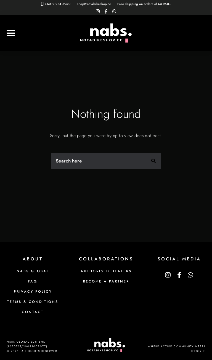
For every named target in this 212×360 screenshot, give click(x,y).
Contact (33, 312)
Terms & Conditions (32, 301)
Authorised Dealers (106, 271)
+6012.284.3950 (57, 4)
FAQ (32, 281)
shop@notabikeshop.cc (94, 4)
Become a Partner (106, 281)
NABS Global (33, 271)
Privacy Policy (33, 291)
